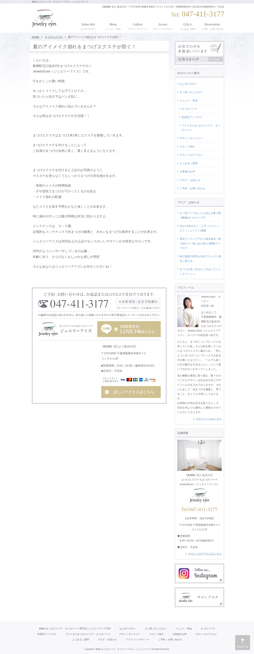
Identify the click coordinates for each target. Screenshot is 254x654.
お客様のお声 (187, 171)
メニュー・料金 (189, 100)
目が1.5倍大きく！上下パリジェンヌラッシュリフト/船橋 (199, 228)
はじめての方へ (189, 83)
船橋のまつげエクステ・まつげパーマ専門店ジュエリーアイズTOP (75, 628)
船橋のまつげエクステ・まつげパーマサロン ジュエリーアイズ (124, 649)
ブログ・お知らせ (190, 180)
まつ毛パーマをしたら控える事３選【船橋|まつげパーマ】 (200, 215)
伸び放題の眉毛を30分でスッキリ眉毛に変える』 (200, 258)
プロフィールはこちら (209, 418)
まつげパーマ (189, 108)
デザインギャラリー (191, 138)
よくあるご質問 (189, 163)
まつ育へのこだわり (191, 92)
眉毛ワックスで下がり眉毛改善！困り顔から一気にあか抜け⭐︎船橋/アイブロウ (200, 243)
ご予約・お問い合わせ (192, 188)
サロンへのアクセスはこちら (205, 553)
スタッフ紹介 (187, 146)
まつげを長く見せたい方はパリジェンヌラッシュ (200, 271)
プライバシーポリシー (137, 639)
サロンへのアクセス (191, 154)
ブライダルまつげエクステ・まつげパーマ (201, 128)
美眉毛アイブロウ (192, 117)
